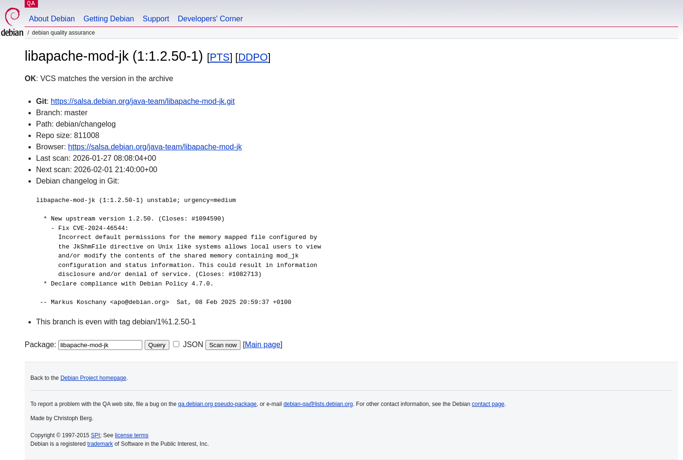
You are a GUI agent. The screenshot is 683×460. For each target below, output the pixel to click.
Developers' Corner (210, 19)
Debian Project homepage (93, 378)
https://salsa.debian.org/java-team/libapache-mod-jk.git (143, 101)
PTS (220, 57)
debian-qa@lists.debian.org (318, 404)
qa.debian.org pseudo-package (217, 404)
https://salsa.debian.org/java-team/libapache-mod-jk (155, 147)
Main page (262, 344)
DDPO (253, 57)
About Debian (52, 19)
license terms (131, 435)
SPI (95, 435)
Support (156, 19)
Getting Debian (108, 19)
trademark (100, 444)
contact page (488, 404)
